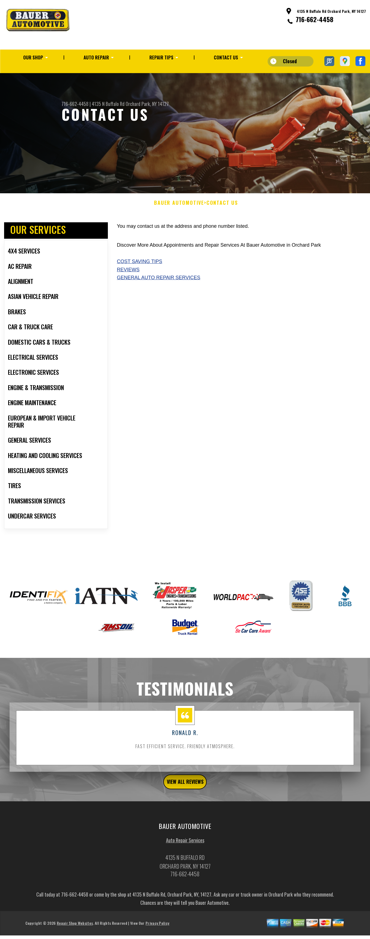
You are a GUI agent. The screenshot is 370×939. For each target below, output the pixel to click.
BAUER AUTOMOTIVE (179, 219)
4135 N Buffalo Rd (108, 103)
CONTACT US (226, 57)
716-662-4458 (314, 19)
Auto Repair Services (185, 859)
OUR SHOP (33, 57)
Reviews (128, 286)
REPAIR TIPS (161, 57)
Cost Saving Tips (139, 277)
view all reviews (185, 800)
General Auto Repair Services (158, 294)
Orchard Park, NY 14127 (147, 103)
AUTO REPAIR (96, 57)
